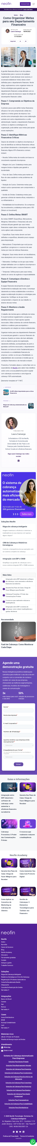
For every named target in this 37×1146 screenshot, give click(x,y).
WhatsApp (7, 1047)
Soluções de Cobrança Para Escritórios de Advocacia (19, 1078)
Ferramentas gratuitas (8, 957)
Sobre (3, 942)
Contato (3, 960)
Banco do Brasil (6, 999)
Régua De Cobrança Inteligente (11, 974)
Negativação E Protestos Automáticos (13, 979)
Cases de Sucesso (7, 947)
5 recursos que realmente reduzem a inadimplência (18, 601)
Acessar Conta (25, 4)
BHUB (3, 1020)
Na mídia (4, 944)
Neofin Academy (19, 855)
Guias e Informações (18, 779)
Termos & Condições (27, 1136)
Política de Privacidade (10, 1136)
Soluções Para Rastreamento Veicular (18, 1065)
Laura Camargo (16, 31)
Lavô (2, 1025)
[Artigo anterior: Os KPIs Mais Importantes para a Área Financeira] (18, 391)
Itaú (2, 1004)
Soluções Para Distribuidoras (18, 1107)
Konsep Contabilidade (8, 1022)
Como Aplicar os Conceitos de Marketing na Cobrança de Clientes (7, 904)
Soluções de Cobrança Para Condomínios (18, 1073)
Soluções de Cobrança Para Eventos (18, 1090)
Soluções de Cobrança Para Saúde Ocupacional (18, 1095)
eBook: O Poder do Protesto (10, 1036)
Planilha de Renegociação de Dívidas (13, 1039)
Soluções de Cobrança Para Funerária (18, 1069)
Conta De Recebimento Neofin (10, 982)
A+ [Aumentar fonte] (26, 41)
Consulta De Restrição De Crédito (12, 987)
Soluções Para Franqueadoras (18, 1100)
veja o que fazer (28, 9)
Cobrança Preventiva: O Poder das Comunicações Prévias (17, 595)
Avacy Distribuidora (7, 1017)
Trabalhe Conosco (7, 965)
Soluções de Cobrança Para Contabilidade (18, 1104)
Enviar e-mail (7, 1051)
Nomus (3, 1007)
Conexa (3, 1001)
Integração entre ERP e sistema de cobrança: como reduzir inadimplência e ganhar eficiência (19, 609)
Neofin (15, 368)
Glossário (4, 955)
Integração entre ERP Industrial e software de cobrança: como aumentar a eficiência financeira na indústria (19, 581)
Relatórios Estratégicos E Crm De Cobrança (15, 977)
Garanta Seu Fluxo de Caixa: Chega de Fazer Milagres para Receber (18, 589)
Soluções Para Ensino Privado (19, 1061)
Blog (2, 949)
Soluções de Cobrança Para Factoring (18, 1086)
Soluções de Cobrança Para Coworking (18, 1082)
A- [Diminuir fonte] (20, 41)
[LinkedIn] (18, 461)
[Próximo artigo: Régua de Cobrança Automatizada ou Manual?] (18, 404)
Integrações (5, 985)
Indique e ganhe (6, 962)
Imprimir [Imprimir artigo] (13, 41)
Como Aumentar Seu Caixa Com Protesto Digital (27, 873)
